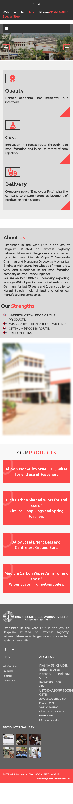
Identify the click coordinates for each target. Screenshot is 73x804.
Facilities (7, 675)
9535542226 (57, 711)
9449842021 (46, 715)
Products (8, 671)
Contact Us (9, 680)
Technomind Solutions (59, 778)
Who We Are (10, 666)
